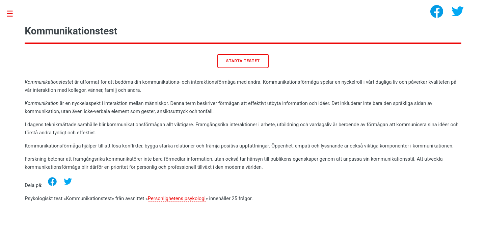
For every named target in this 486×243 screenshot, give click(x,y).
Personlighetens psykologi (177, 198)
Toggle (13, 14)
